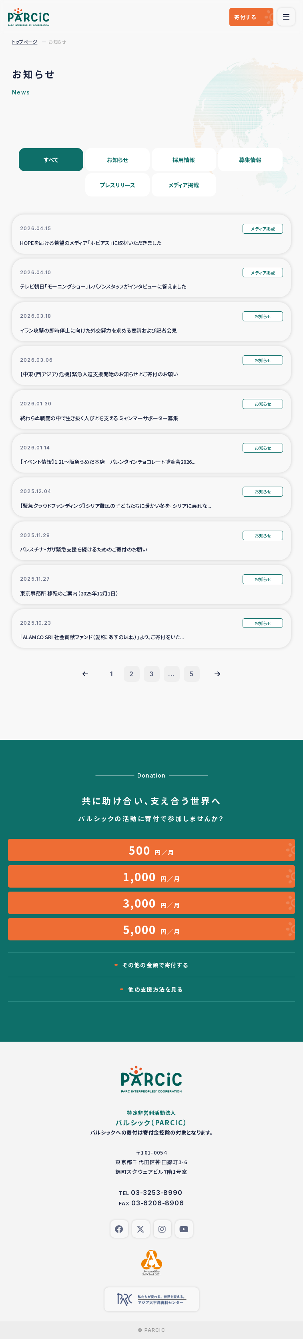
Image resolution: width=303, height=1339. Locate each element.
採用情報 (184, 160)
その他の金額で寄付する (155, 965)
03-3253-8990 (157, 1193)
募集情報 (250, 160)
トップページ (24, 41)
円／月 (151, 850)
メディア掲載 (184, 185)
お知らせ (117, 160)
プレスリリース (117, 185)
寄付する (245, 17)
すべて (51, 160)
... (171, 674)
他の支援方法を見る (155, 989)
